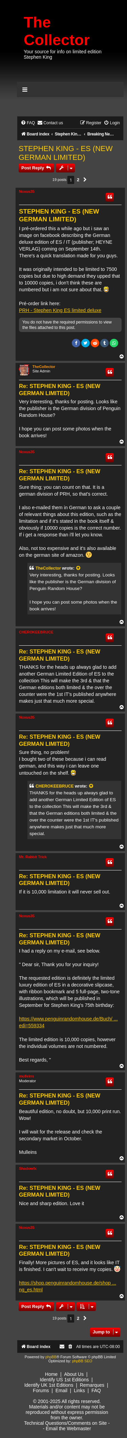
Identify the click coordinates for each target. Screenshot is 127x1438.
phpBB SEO (82, 1361)
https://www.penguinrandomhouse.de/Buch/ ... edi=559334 (68, 1022)
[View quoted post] (79, 568)
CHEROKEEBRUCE (36, 632)
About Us (74, 1374)
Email (61, 1390)
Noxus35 (27, 191)
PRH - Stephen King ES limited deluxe (60, 310)
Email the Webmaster (68, 1428)
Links (79, 1390)
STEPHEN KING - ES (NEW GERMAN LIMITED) (65, 153)
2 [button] (78, 179)
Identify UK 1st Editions (48, 1385)
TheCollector (44, 367)
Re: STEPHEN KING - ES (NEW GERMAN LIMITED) (59, 389)
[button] (85, 180)
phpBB (51, 1357)
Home (51, 1374)
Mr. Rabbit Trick (33, 857)
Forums (41, 1390)
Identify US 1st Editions (64, 1379)
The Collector (57, 31)
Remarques (92, 1385)
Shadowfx (28, 1168)
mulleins (26, 1076)
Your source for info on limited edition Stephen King (63, 54)
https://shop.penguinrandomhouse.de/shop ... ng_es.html (67, 1286)
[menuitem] (28, 123)
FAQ (96, 1390)
